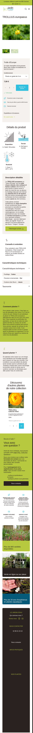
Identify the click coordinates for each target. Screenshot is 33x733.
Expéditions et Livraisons (16, 659)
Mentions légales (8, 722)
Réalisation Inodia (16, 727)
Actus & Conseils (16, 663)
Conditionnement (8, 73)
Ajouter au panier (22, 87)
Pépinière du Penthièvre (16, 666)
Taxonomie (6, 287)
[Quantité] (9, 88)
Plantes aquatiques (16, 677)
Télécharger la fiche (16, 229)
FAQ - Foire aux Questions (16, 654)
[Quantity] (13, 426)
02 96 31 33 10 (17, 631)
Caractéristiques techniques (13, 268)
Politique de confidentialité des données (16, 724)
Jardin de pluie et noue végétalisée (16, 704)
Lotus (16, 684)
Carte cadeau (16, 713)
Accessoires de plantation (16, 693)
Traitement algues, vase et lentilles (16, 709)
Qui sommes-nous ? (16, 615)
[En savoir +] (16, 4)
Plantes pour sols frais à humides (16, 698)
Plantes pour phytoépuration (16, 688)
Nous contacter (16, 642)
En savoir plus (8, 117)
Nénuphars (16, 681)
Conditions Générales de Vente (20, 722)
